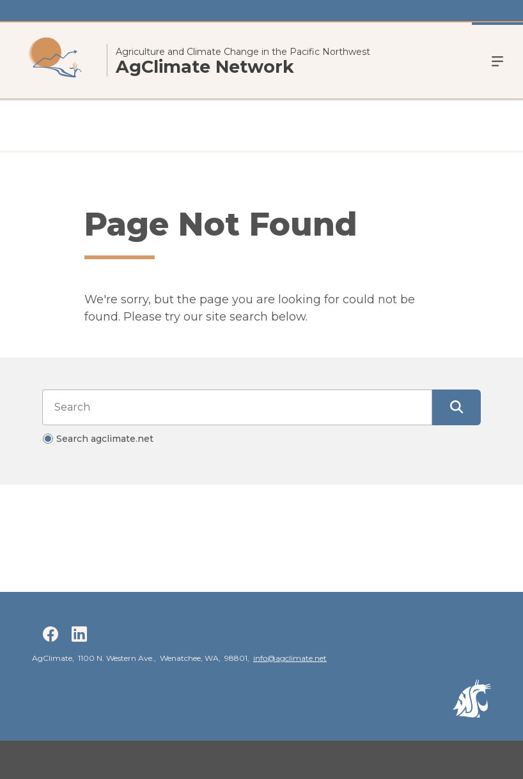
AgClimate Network (205, 67)
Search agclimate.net (104, 438)
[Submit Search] (456, 407)
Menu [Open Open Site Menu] (497, 60)
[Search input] (237, 407)
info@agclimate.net (290, 658)
